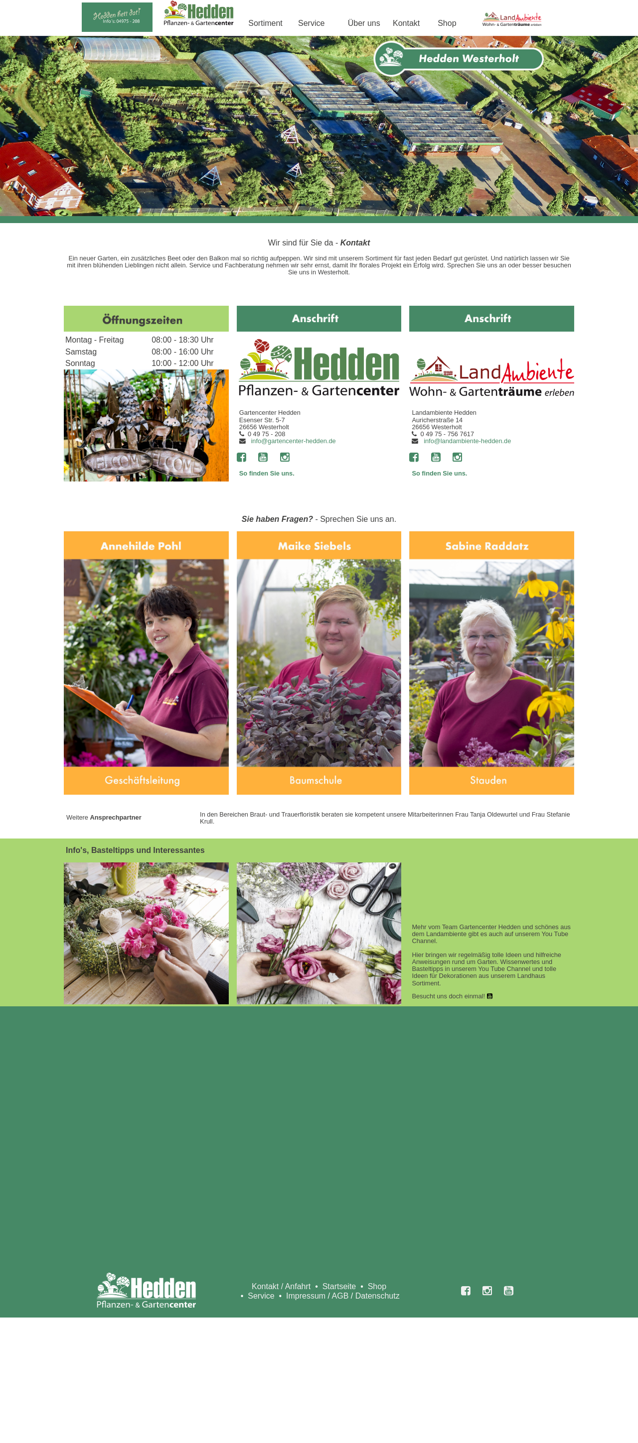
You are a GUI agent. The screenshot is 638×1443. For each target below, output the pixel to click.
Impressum (305, 1296)
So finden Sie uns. (267, 473)
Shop (447, 23)
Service (311, 23)
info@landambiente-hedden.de (467, 441)
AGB (340, 1296)
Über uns (364, 23)
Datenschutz (377, 1296)
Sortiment (265, 23)
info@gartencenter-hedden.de (293, 441)
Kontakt (406, 23)
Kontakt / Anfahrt (281, 1286)
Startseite (339, 1286)
